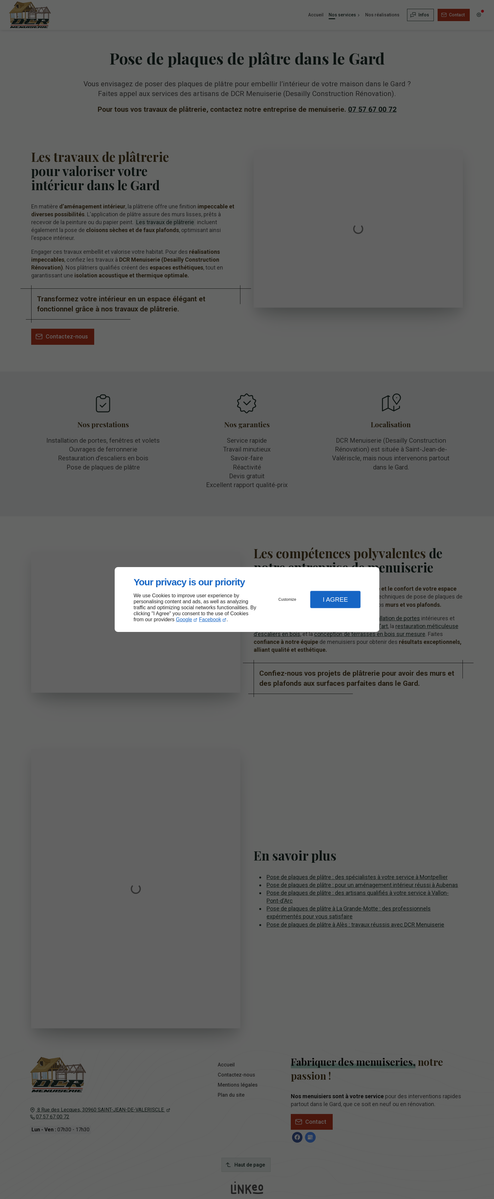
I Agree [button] (335, 599)
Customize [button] (287, 599)
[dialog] (247, 599)
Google (184, 619)
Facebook (210, 619)
